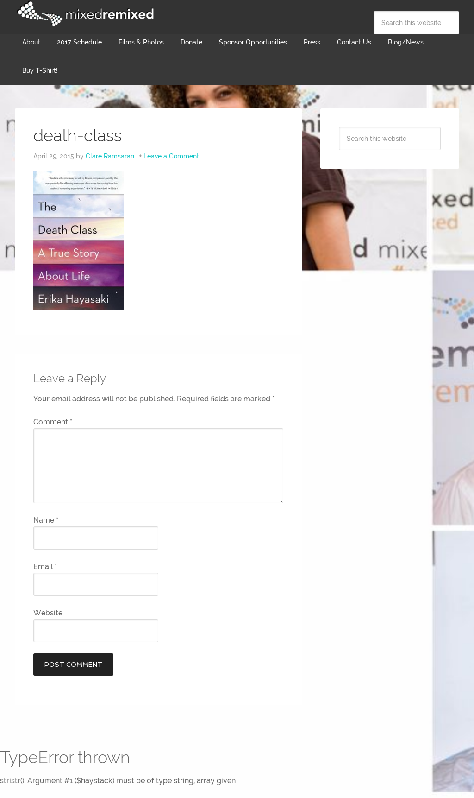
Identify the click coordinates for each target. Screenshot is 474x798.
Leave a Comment (171, 156)
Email (45, 566)
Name (45, 520)
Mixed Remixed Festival (84, 14)
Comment (52, 422)
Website (47, 612)
